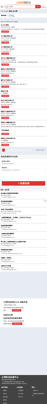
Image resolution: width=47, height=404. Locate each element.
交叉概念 (13, 60)
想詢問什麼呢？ (6, 161)
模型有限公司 (7, 47)
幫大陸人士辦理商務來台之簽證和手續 (13, 241)
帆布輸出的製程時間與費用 (9, 193)
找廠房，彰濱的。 (7, 258)
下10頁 (32, 150)
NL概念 (13, 27)
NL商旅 (5, 25)
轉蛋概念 (5, 93)
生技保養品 (5, 130)
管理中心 (20, 396)
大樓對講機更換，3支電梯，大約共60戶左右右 (16, 217)
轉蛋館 (4, 91)
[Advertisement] (23, 283)
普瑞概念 (13, 124)
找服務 (6, 11)
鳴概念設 (13, 102)
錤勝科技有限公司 (8, 138)
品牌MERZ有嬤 (6, 266)
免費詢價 (44, 6)
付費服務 (20, 390)
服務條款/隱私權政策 (38, 394)
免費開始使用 (17, 323)
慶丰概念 (13, 82)
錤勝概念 (5, 140)
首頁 (2, 11)
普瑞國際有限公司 (8, 122)
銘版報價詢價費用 (7, 225)
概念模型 (12, 49)
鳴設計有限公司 (7, 100)
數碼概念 (13, 71)
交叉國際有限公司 (8, 58)
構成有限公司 (7, 36)
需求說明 (4, 167)
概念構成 (13, 38)
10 (28, 150)
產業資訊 (5, 396)
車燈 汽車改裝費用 (7, 209)
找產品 (5, 393)
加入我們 (20, 393)
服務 (7, 6)
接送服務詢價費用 (7, 201)
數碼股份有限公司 (8, 69)
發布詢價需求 (16, 310)
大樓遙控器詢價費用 (7, 233)
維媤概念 (13, 113)
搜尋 (38, 6)
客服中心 (35, 390)
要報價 (5, 400)
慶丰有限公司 (7, 80)
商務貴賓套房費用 (7, 249)
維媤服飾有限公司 (8, 111)
